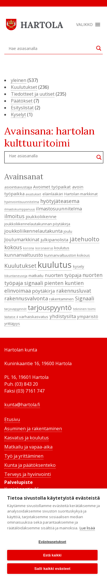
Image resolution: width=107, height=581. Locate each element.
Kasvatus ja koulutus (26, 438)
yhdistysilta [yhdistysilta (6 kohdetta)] (63, 316)
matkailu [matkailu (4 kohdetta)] (36, 275)
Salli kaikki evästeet (52, 568)
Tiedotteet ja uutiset (32, 94)
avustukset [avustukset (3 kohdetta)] (33, 194)
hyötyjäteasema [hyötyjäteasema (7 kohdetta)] (59, 201)
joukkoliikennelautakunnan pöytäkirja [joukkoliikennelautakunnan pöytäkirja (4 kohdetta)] (37, 223)
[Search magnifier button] (99, 48)
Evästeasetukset (52, 542)
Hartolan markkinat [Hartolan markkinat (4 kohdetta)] (81, 193)
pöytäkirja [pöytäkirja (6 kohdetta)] (43, 291)
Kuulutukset (24, 87)
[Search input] (51, 48)
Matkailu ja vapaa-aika (28, 447)
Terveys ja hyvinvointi (27, 474)
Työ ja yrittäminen (23, 456)
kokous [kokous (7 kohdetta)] (13, 247)
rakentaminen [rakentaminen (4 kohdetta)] (61, 298)
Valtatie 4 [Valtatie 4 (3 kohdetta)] (11, 317)
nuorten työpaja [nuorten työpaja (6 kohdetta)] (63, 275)
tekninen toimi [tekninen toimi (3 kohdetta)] (84, 309)
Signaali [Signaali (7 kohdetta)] (84, 298)
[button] (84, 25)
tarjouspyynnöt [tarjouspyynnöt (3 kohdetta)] (15, 309)
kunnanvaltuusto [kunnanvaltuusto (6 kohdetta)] (23, 255)
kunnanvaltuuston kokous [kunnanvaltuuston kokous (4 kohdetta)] (67, 255)
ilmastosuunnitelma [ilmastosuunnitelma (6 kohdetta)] (59, 208)
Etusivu (12, 419)
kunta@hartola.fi (22, 404)
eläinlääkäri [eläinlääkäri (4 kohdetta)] (53, 193)
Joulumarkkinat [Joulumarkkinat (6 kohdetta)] (21, 239)
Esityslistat (22, 107)
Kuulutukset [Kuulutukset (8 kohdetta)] (20, 266)
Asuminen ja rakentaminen (33, 428)
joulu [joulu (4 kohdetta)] (68, 231)
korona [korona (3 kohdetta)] (28, 248)
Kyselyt (18, 114)
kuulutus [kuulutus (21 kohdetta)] (55, 264)
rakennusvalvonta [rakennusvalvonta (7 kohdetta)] (26, 298)
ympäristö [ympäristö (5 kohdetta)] (87, 316)
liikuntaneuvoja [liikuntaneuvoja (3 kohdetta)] (15, 276)
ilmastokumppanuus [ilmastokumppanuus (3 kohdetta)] (19, 209)
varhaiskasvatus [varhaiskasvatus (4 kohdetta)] (33, 316)
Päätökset (22, 101)
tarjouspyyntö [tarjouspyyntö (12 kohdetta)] (50, 307)
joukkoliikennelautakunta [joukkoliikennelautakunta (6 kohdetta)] (33, 231)
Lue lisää (87, 527)
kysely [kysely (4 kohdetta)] (78, 266)
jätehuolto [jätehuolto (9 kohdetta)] (84, 239)
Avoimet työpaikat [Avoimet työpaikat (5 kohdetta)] (52, 187)
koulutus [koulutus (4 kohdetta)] (61, 247)
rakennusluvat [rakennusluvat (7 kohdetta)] (73, 290)
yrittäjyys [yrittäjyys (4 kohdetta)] (12, 323)
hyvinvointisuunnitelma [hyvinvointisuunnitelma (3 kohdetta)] (21, 202)
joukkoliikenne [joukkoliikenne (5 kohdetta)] (41, 216)
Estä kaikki (52, 555)
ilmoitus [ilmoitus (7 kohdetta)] (14, 216)
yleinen (18, 80)
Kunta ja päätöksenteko (30, 465)
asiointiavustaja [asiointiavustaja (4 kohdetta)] (18, 187)
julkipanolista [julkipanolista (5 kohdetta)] (54, 239)
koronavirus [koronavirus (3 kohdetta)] (44, 248)
